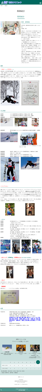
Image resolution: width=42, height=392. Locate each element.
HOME (2, 5)
